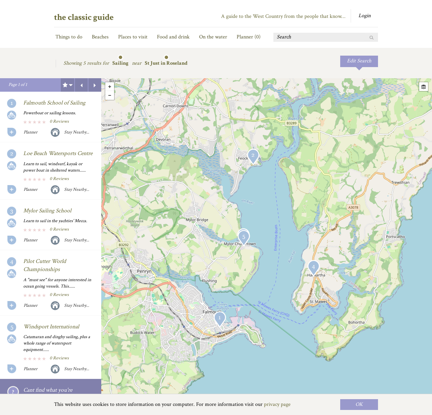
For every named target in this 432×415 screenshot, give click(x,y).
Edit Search (359, 60)
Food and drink (173, 36)
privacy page (277, 404)
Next (95, 85)
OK (359, 404)
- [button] (109, 95)
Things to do (68, 36)
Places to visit (132, 36)
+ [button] (109, 86)
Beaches (100, 36)
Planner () (249, 36)
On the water (213, 36)
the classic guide (84, 17)
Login (364, 15)
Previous (81, 85)
